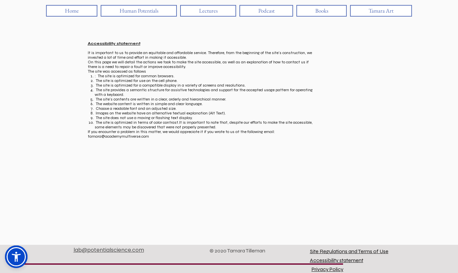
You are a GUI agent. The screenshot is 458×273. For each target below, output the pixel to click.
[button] (16, 256)
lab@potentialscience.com (109, 250)
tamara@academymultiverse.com (118, 136)
